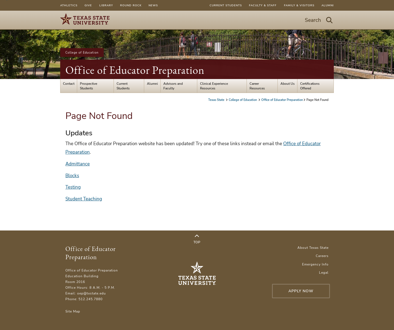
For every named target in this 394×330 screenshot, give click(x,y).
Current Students (226, 5)
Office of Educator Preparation (134, 70)
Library (106, 5)
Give (88, 5)
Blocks (72, 176)
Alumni (327, 5)
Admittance (77, 164)
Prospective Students (88, 85)
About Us (287, 83)
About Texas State (313, 247)
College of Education (82, 52)
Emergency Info (315, 264)
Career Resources (257, 85)
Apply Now (301, 291)
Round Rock (130, 5)
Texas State (216, 100)
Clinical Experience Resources (214, 85)
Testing (73, 187)
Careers (322, 255)
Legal (324, 272)
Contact (68, 83)
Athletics (68, 5)
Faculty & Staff (263, 5)
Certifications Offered (310, 85)
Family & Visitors (299, 5)
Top (197, 239)
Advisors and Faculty (173, 85)
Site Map (72, 311)
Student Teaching (83, 199)
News (153, 5)
